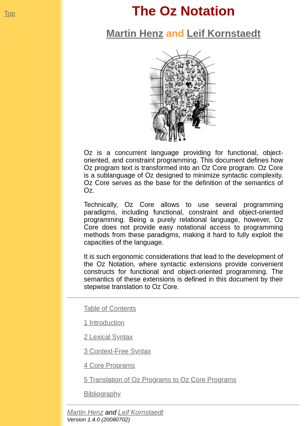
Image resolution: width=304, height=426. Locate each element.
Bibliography (102, 394)
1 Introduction (104, 322)
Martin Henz (134, 33)
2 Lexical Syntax (108, 337)
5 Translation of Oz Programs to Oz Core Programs (160, 379)
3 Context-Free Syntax (117, 351)
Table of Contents (110, 308)
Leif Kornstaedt (224, 33)
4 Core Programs (109, 365)
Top (9, 13)
